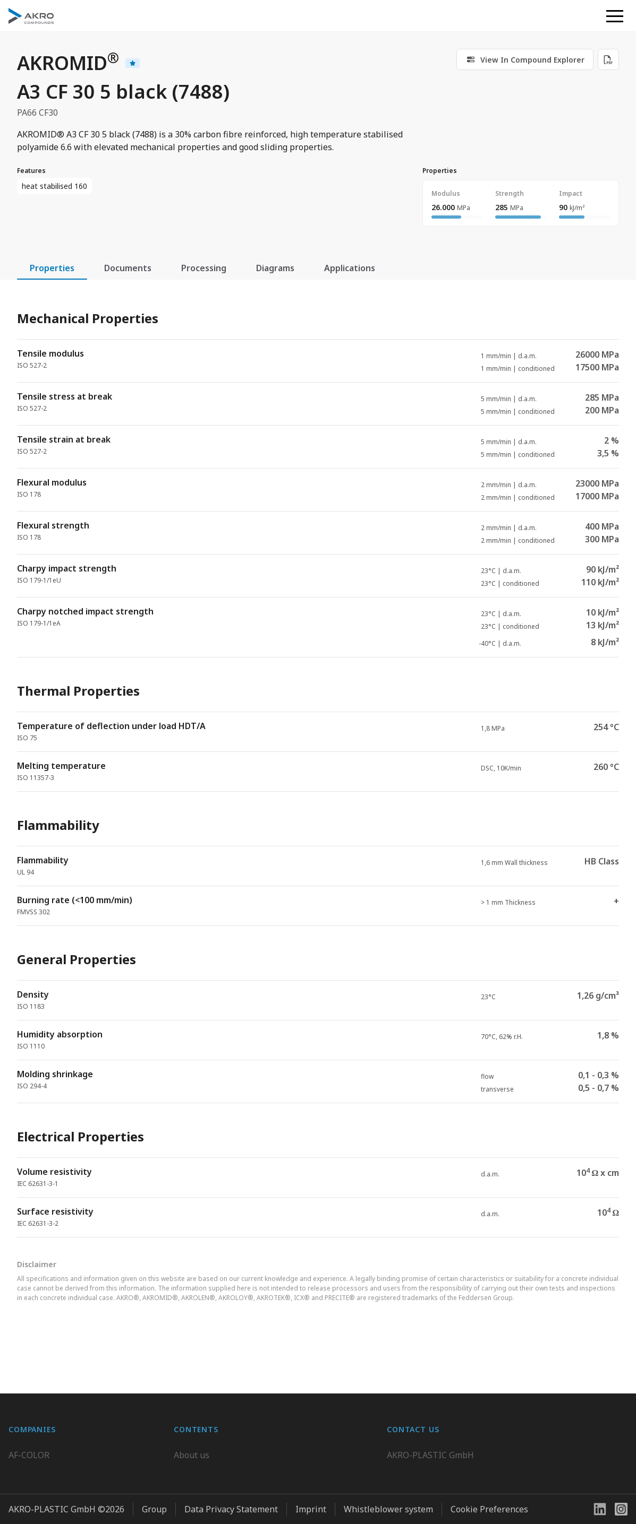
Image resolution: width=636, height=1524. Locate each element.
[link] (524, 59)
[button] (614, 16)
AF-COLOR (29, 1428)
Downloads (196, 1491)
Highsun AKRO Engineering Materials (84, 1513)
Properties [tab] (52, 268)
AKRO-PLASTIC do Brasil (57, 1470)
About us (191, 1428)
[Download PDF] (608, 59)
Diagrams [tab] (275, 268)
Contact (189, 1470)
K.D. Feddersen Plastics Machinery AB (83, 1491)
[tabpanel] (318, 764)
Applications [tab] (349, 268)
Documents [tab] (127, 268)
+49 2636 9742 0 (419, 1466)
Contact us (408, 1491)
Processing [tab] (203, 268)
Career (187, 1449)
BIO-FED (26, 1449)
